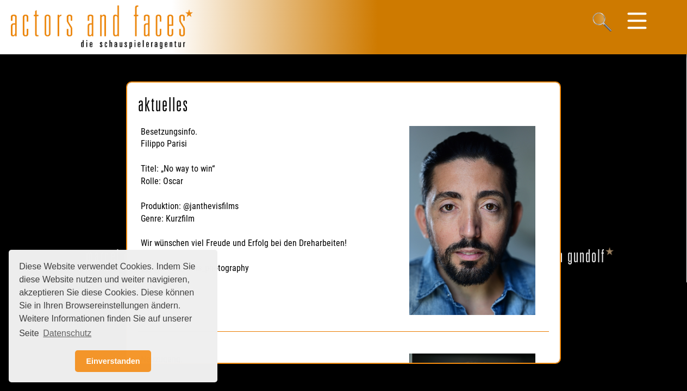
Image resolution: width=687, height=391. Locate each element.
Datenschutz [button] (67, 333)
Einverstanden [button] (113, 361)
